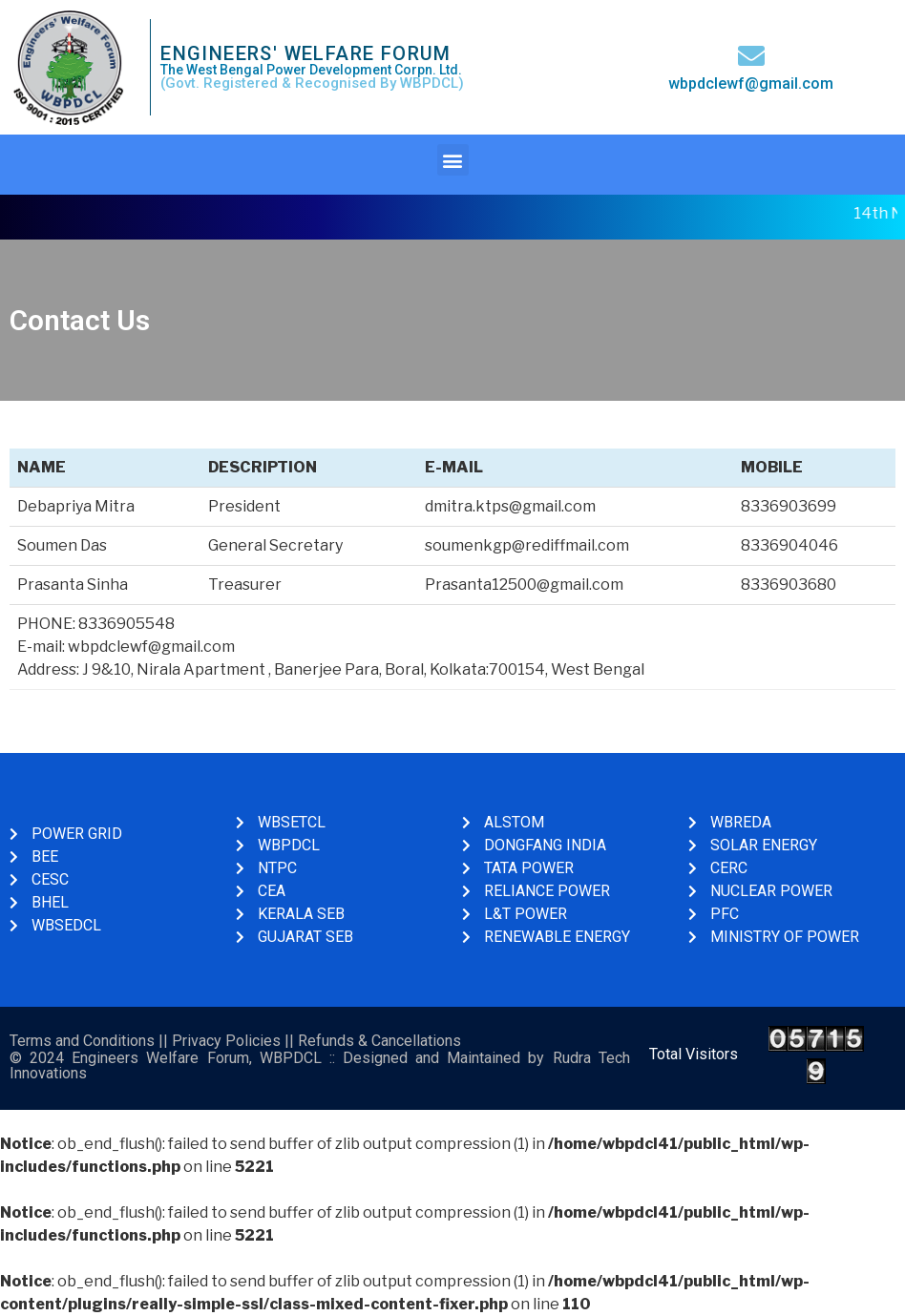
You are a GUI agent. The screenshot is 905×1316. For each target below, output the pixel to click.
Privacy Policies (226, 1041)
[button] (453, 160)
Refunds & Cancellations (379, 1041)
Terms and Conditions (82, 1041)
